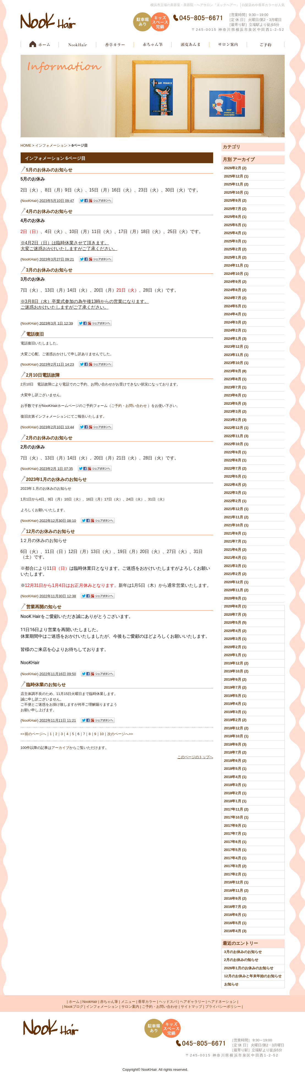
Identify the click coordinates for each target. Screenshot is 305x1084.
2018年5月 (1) (235, 769)
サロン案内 (130, 1006)
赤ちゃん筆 (109, 1002)
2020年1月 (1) (235, 655)
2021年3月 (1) (235, 566)
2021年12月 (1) (236, 509)
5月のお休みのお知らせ (49, 170)
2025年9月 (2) (235, 200)
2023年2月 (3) (235, 420)
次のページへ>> (120, 734)
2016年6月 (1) (235, 915)
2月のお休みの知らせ (241, 960)
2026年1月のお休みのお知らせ (248, 968)
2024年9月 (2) (235, 282)
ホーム (74, 1002)
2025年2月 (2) (235, 249)
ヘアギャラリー (192, 1002)
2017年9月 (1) (235, 825)
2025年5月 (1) (235, 225)
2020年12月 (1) (236, 582)
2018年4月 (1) (235, 777)
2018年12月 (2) (236, 728)
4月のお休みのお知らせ (49, 211)
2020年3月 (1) (235, 639)
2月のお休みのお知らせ (49, 438)
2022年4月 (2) (235, 485)
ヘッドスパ (168, 1002)
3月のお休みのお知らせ (243, 952)
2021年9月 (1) (235, 533)
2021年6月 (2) (235, 550)
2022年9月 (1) (235, 452)
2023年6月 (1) (235, 395)
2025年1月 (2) (235, 257)
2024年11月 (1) (236, 265)
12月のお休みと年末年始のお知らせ (253, 976)
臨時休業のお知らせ (46, 684)
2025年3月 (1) (235, 241)
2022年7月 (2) (235, 468)
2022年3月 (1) (235, 493)
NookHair (89, 1002)
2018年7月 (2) (235, 752)
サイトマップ (191, 1006)
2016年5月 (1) (235, 923)
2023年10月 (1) (236, 363)
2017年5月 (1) (235, 850)
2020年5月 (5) (235, 622)
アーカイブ (244, 159)
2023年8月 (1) (235, 379)
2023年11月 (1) (236, 355)
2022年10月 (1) (236, 444)
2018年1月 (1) (235, 801)
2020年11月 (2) (236, 590)
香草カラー (147, 1002)
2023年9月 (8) (235, 371)
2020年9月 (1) (235, 598)
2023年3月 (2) (235, 411)
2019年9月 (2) (235, 679)
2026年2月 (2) (235, 168)
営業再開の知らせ (43, 606)
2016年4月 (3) (235, 931)
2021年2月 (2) (235, 574)
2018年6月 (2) (235, 761)
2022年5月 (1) (235, 476)
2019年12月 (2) (236, 663)
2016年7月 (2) (235, 907)
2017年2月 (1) (235, 874)
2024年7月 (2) (235, 298)
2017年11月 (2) (236, 809)
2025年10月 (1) (236, 192)
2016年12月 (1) (236, 882)
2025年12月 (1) (236, 176)
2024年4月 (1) (235, 314)
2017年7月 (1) (235, 833)
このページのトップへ (195, 757)
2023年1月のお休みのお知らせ (56, 479)
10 (102, 734)
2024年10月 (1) (236, 274)
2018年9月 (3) (235, 744)
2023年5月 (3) (235, 403)
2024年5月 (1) (235, 306)
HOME (26, 145)
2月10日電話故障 (43, 375)
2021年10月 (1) (236, 525)
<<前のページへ (33, 734)
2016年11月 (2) (236, 890)
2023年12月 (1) (236, 346)
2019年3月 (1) (235, 712)
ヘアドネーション (222, 1002)
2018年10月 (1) (236, 736)
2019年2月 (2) (235, 720)
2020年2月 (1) (235, 647)
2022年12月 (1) (236, 428)
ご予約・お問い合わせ (129, 406)
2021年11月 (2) (236, 517)
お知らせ (231, 984)
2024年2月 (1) (235, 330)
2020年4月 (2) (235, 631)
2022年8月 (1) (235, 460)
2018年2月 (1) (235, 793)
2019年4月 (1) (235, 704)
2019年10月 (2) (236, 671)
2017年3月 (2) (235, 866)
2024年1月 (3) (235, 338)
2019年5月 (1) (235, 696)
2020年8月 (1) (235, 606)
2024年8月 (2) (235, 290)
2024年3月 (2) (235, 322)
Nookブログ (73, 1006)
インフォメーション (51, 145)
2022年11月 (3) (236, 436)
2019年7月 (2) (235, 687)
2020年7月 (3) (235, 614)
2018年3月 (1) (235, 785)
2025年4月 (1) (235, 233)
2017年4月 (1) (235, 858)
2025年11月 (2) (236, 184)
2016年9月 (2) (235, 898)
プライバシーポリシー (223, 1006)
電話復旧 (35, 334)
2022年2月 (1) (235, 501)
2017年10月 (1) (236, 817)
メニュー (128, 1002)
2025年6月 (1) (235, 217)
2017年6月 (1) (235, 842)
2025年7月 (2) (235, 209)
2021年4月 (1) (235, 557)
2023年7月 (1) (235, 387)
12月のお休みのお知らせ (50, 531)
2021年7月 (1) (235, 541)
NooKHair (29, 201)
